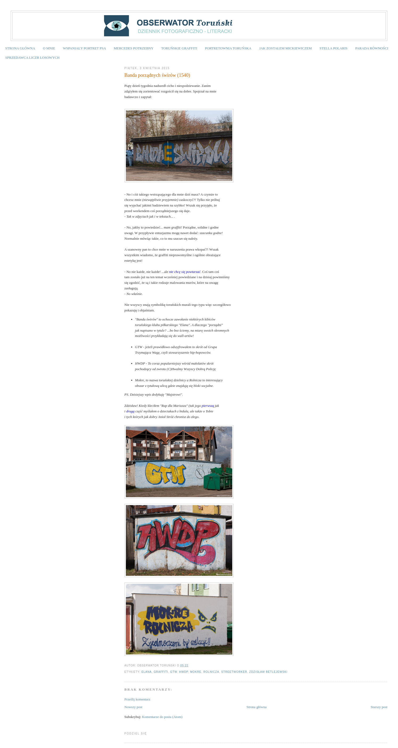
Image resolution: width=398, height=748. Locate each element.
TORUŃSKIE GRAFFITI (179, 48)
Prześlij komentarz (137, 699)
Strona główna (256, 707)
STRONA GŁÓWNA (20, 48)
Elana (147, 671)
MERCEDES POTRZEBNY (134, 48)
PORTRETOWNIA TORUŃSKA (228, 48)
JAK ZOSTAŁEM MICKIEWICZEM (285, 48)
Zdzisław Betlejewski (268, 671)
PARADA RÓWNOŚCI (371, 48)
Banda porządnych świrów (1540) (157, 75)
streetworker (234, 671)
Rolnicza (211, 671)
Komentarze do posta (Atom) (162, 717)
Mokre (195, 671)
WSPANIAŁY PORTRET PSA (84, 48)
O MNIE (49, 48)
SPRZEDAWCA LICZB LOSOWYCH (32, 58)
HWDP (183, 671)
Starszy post (379, 707)
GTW (173, 671)
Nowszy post (134, 707)
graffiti (161, 671)
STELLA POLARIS (333, 48)
